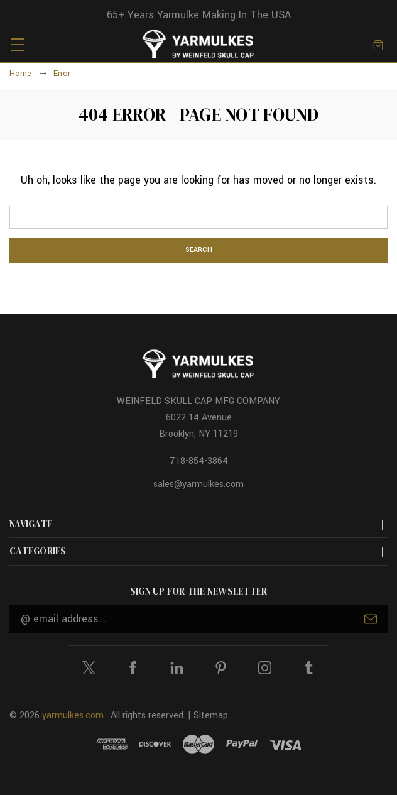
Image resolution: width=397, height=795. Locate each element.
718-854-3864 (199, 461)
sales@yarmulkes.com (198, 484)
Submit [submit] (370, 619)
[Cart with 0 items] (378, 44)
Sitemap (210, 715)
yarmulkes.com (73, 715)
